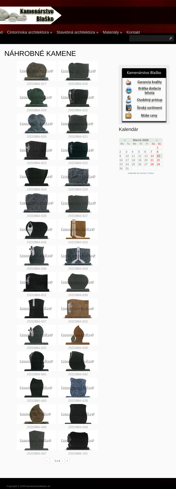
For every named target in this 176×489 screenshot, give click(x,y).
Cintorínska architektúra (29, 32)
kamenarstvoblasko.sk (38, 486)
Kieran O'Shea (147, 173)
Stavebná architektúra (77, 32)
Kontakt (133, 32)
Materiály (112, 32)
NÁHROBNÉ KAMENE (40, 53)
